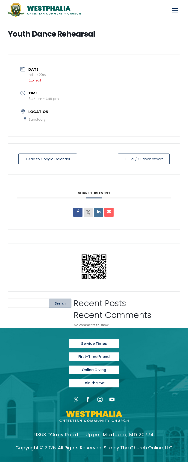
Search (60, 303)
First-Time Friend (94, 356)
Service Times (94, 343)
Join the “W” (94, 383)
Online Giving (94, 369)
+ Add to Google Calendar (47, 159)
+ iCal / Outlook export (144, 159)
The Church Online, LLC (146, 448)
